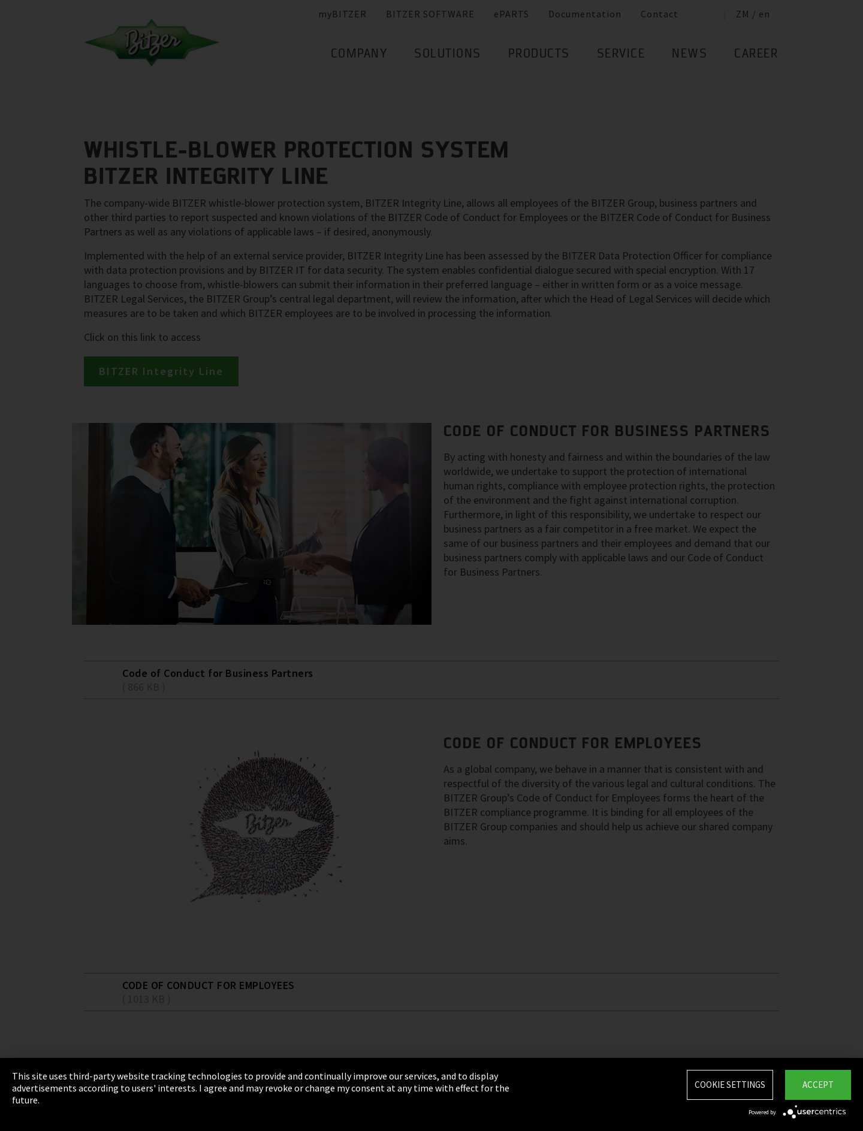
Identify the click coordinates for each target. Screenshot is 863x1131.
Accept (818, 1084)
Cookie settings (730, 1084)
